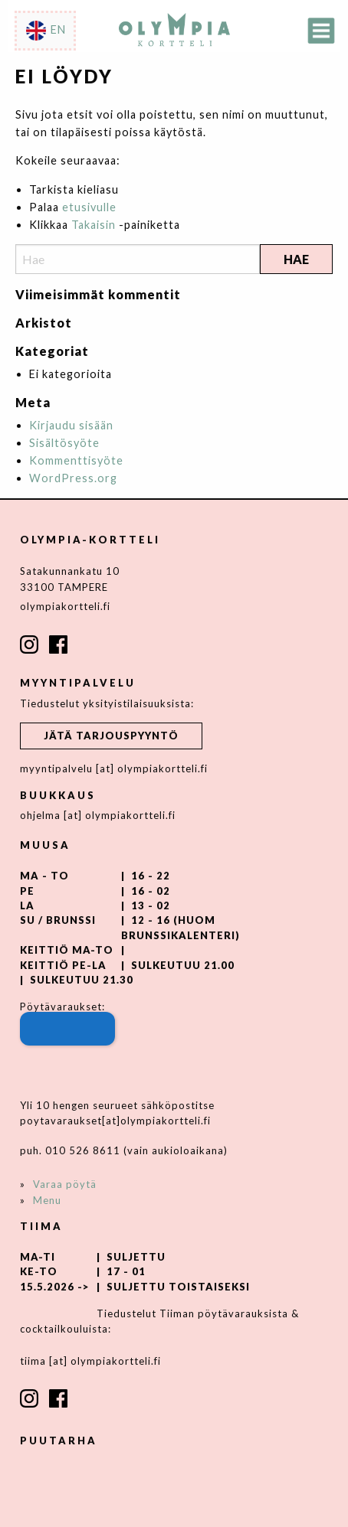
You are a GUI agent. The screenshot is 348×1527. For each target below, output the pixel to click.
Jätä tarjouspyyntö (111, 735)
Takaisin (93, 224)
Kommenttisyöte (76, 460)
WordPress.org (73, 478)
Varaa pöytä (65, 1184)
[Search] (137, 259)
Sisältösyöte (64, 442)
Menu (47, 1200)
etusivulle (89, 207)
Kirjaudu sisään (71, 425)
